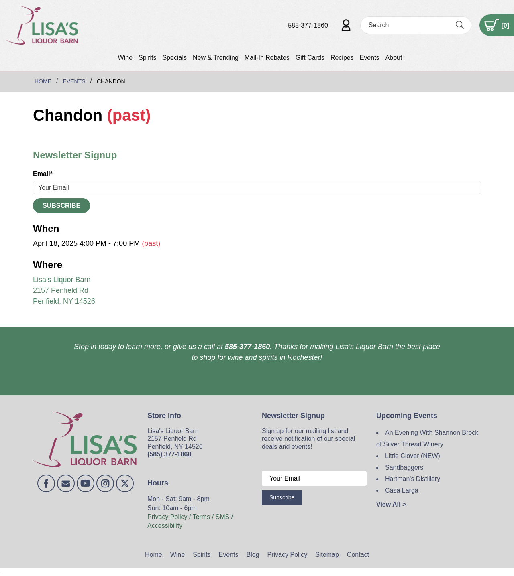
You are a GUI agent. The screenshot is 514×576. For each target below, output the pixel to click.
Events (369, 57)
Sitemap (327, 554)
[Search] (409, 25)
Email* (43, 173)
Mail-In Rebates (267, 57)
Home (153, 554)
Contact (358, 554)
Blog (253, 554)
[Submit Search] (460, 25)
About (394, 57)
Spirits (147, 57)
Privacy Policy (287, 554)
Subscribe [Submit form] (61, 205)
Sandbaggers (404, 467)
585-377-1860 (308, 25)
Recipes (342, 57)
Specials (174, 57)
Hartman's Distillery (412, 478)
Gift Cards (310, 57)
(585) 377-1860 (169, 454)
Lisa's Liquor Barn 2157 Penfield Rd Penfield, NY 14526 (64, 290)
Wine (125, 57)
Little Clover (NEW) (412, 455)
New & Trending (216, 57)
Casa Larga (401, 490)
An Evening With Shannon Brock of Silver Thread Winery (427, 438)
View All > (391, 504)
